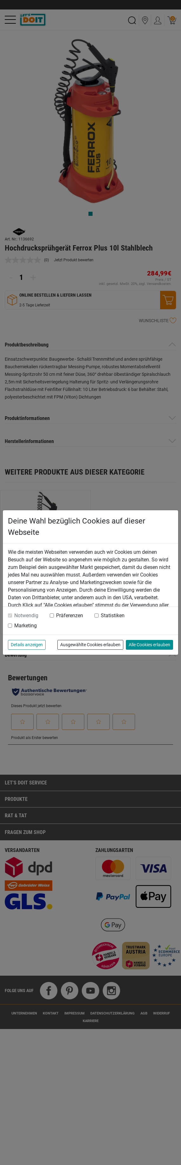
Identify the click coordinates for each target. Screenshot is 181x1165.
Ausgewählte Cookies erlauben (90, 644)
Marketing (25, 626)
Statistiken (113, 615)
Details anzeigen (27, 644)
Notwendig (26, 615)
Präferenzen (69, 615)
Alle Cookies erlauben (149, 644)
